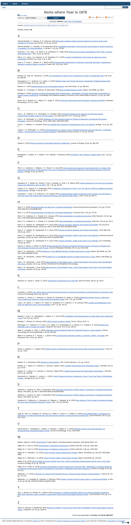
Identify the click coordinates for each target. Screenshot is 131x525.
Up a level (22, 15)
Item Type (67, 21)
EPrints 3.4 (36, 521)
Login (4, 7)
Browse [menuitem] (25, 4)
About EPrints (111, 521)
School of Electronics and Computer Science (71, 521)
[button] (56, 17)
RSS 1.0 (99, 17)
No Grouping (77, 21)
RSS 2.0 (109, 17)
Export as (21, 18)
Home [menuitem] (5, 4)
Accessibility (121, 521)
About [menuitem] (15, 4)
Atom (91, 17)
